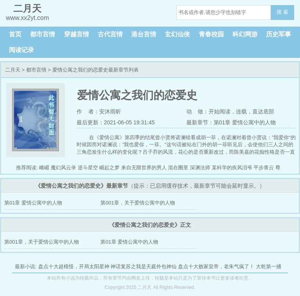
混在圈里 (178, 167)
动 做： (197, 111)
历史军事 (278, 34)
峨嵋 (44, 167)
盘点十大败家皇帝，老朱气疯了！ (216, 266)
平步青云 (264, 167)
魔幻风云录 (63, 167)
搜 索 (282, 12)
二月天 (12, 70)
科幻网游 (244, 34)
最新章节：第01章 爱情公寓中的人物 (231, 122)
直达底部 (263, 111)
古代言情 (110, 34)
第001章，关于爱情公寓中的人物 (137, 203)
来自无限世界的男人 (144, 167)
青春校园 (211, 34)
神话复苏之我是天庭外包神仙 (144, 266)
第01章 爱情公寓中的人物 (33, 203)
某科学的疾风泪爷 (232, 167)
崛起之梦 (109, 167)
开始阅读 (219, 111)
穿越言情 (76, 34)
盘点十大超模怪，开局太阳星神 (73, 266)
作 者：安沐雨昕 (99, 111)
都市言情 (42, 34)
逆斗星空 (88, 167)
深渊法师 (200, 167)
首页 (15, 34)
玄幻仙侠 (177, 34)
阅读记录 (21, 50)
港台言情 (143, 34)
